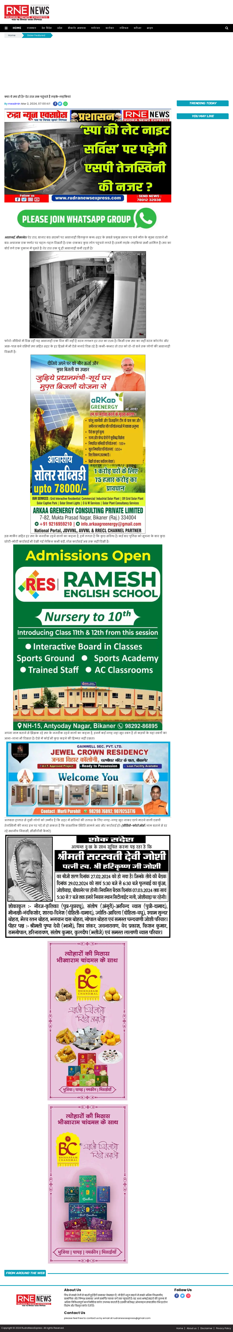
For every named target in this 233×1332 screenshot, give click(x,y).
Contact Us (74, 1312)
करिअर (137, 28)
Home (17, 28)
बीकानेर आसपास (77, 28)
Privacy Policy (223, 1328)
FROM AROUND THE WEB (25, 1273)
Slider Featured (36, 35)
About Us (72, 1289)
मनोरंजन (95, 28)
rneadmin (14, 104)
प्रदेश (59, 28)
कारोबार (110, 28)
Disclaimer (206, 1328)
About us (192, 1328)
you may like (203, 116)
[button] (6, 28)
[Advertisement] (116, 65)
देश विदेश (47, 28)
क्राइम (150, 28)
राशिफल (124, 28)
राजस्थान (31, 28)
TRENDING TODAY (202, 103)
